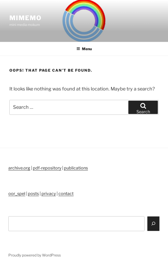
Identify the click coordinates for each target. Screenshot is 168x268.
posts (33, 193)
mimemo (25, 18)
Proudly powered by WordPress (34, 255)
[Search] (153, 223)
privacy (48, 193)
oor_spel (16, 193)
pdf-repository (47, 168)
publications (76, 168)
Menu (84, 49)
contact (66, 193)
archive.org (19, 168)
